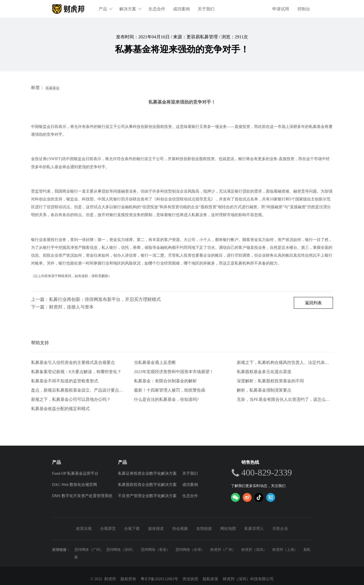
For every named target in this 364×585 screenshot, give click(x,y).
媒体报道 (156, 528)
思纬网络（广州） (88, 549)
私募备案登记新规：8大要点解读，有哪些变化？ (76, 371)
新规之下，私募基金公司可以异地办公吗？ (71, 399)
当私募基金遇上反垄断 (155, 363)
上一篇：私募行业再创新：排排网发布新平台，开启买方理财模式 (96, 299)
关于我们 (206, 9)
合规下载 (132, 528)
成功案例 (181, 9)
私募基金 (52, 88)
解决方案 (130, 9)
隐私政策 (210, 579)
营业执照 (190, 579)
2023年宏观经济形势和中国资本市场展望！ (174, 371)
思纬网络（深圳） (120, 549)
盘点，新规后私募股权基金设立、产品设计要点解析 (79, 390)
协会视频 (180, 528)
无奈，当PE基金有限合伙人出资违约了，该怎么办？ (285, 399)
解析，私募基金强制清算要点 (264, 390)
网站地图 (228, 528)
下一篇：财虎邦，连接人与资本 (62, 307)
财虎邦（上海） (285, 549)
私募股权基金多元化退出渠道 (264, 371)
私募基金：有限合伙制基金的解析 (165, 381)
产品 (106, 9)
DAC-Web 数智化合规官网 (74, 485)
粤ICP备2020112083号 (159, 579)
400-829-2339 (266, 472)
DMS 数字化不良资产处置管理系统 (82, 496)
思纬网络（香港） (155, 549)
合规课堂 (108, 528)
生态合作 (156, 9)
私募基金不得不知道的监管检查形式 (64, 381)
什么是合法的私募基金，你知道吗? (166, 399)
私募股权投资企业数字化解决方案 (147, 485)
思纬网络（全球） (190, 549)
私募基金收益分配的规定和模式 (60, 408)
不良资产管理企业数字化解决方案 (147, 496)
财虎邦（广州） (223, 549)
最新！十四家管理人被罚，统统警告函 (169, 390)
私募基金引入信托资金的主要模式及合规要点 (73, 363)
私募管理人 (254, 528)
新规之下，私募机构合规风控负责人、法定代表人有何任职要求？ (285, 363)
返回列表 (313, 303)
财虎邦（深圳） (254, 549)
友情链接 (204, 528)
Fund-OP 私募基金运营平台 (75, 473)
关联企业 (280, 528)
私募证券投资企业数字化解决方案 (147, 473)
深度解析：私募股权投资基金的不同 (270, 381)
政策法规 (84, 528)
